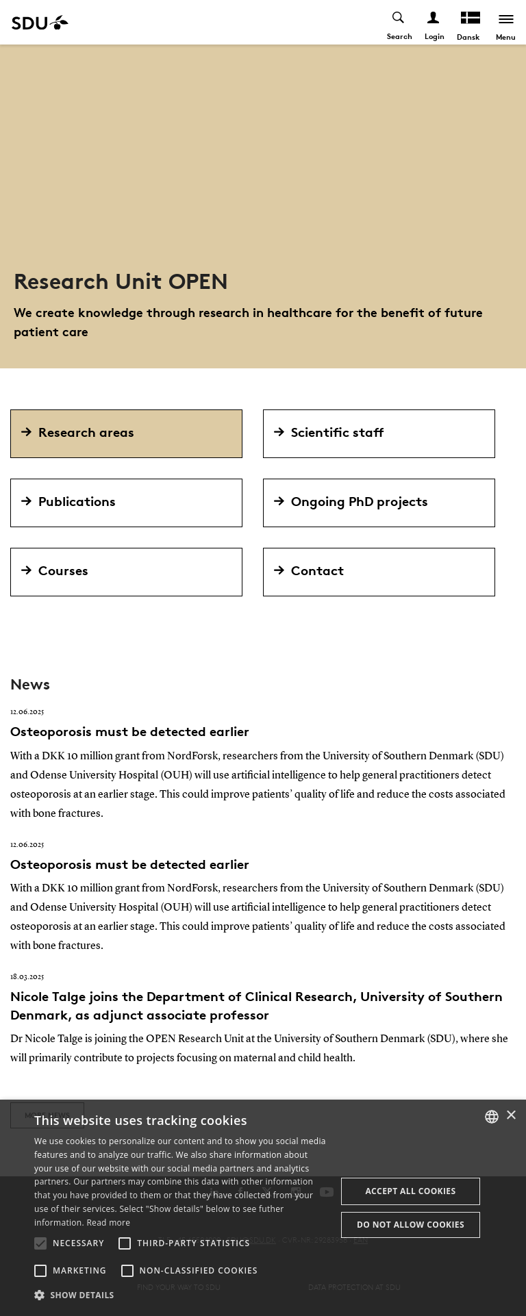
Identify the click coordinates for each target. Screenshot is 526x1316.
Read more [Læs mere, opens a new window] (108, 1222)
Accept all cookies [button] (410, 1191)
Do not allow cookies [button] (410, 1224)
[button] (40, 1243)
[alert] (263, 1208)
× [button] (510, 1116)
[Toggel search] (398, 22)
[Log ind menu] (433, 22)
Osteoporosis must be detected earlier (129, 731)
